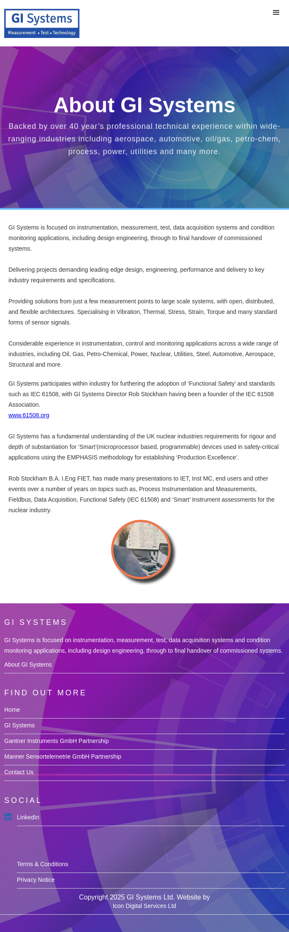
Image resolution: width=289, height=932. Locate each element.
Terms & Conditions (42, 864)
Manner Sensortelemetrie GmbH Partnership (62, 756)
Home (12, 709)
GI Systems (19, 725)
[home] (39, 23)
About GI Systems (28, 664)
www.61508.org (28, 415)
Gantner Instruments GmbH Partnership (56, 740)
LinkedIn (28, 817)
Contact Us (18, 772)
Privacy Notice (36, 879)
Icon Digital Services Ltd (144, 905)
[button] (276, 12)
